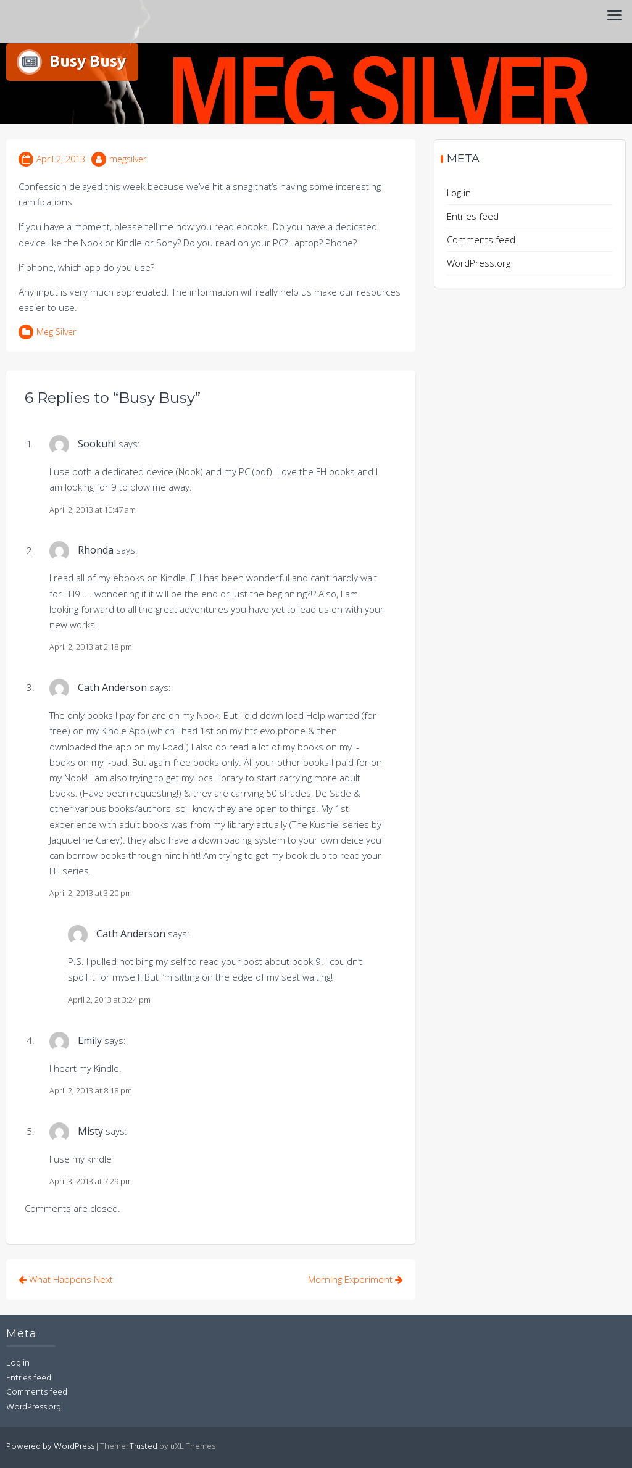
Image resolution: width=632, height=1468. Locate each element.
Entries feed (473, 216)
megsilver (127, 159)
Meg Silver (56, 332)
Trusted (143, 1447)
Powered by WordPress (50, 1447)
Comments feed (481, 239)
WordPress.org (478, 263)
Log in (459, 192)
